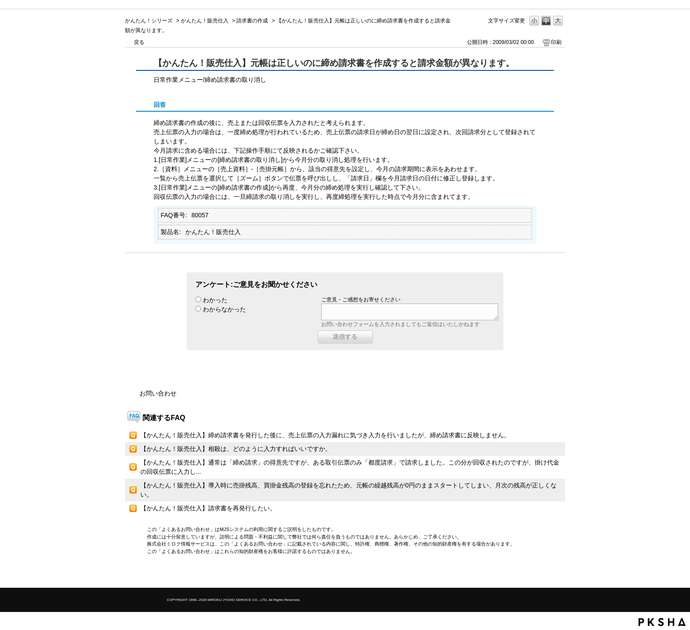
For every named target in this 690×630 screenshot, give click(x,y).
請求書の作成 (252, 21)
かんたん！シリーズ (148, 21)
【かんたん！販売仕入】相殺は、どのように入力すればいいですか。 (235, 448)
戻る (139, 42)
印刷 (556, 42)
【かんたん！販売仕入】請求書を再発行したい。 (208, 508)
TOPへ (543, 573)
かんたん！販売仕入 (204, 21)
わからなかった (224, 309)
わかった (215, 300)
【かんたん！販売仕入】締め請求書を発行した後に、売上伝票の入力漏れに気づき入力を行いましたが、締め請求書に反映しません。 (325, 435)
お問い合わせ (157, 393)
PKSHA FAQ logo (662, 622)
